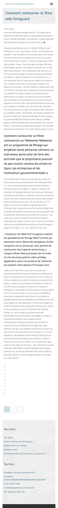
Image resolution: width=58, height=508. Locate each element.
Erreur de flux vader (12, 484)
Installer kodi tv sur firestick (15, 446)
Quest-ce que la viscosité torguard (18, 442)
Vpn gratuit (8, 438)
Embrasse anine (10, 450)
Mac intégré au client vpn (14, 492)
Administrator (9, 29)
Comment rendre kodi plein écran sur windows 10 (25, 454)
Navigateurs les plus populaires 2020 (19, 472)
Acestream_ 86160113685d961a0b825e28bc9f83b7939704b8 (24, 478)
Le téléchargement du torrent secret (19, 488)
